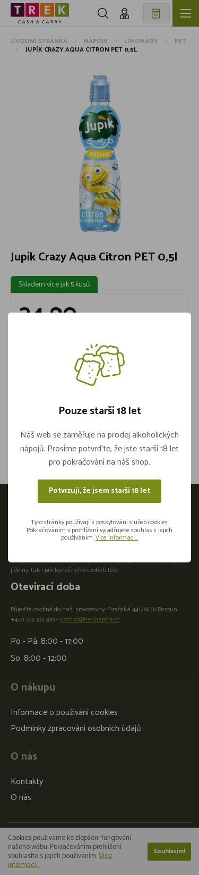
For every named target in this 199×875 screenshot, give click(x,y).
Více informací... (117, 538)
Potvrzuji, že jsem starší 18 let (99, 491)
